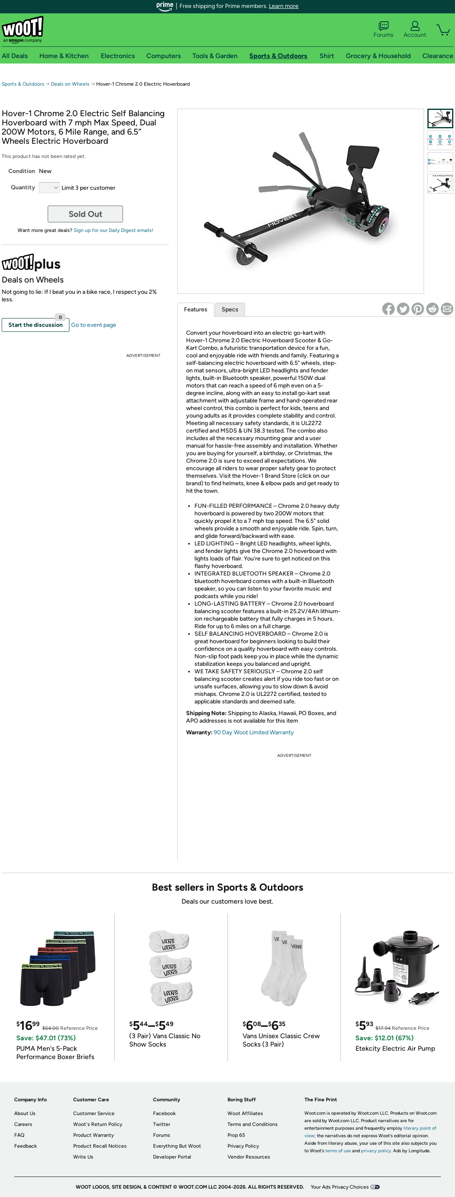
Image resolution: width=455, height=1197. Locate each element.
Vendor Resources (249, 1157)
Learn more (284, 6)
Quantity (23, 187)
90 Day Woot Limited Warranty (254, 732)
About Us (25, 1113)
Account (415, 29)
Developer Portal (172, 1157)
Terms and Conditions (253, 1124)
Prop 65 (236, 1135)
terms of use (338, 1151)
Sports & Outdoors (23, 84)
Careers (23, 1124)
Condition (21, 171)
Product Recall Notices (100, 1146)
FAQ (19, 1135)
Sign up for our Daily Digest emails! (113, 230)
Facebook (164, 1113)
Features (195, 309)
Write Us (83, 1157)
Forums (383, 29)
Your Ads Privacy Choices (340, 1187)
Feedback (25, 1146)
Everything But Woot (177, 1146)
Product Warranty (93, 1135)
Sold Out (85, 214)
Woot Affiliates (245, 1113)
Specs (230, 309)
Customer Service (94, 1113)
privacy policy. (376, 1151)
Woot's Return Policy (97, 1124)
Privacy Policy (243, 1146)
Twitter (161, 1124)
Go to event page (93, 325)
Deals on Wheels (70, 84)
